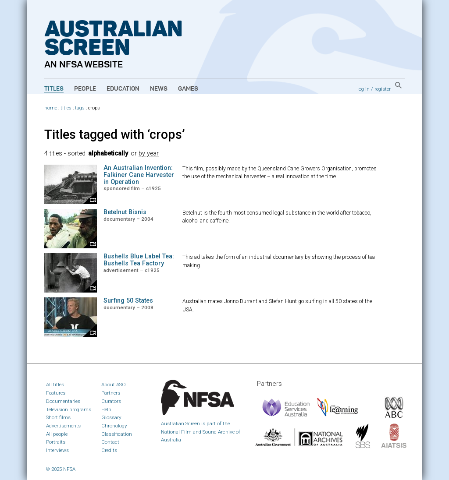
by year (149, 153)
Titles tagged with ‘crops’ (114, 134)
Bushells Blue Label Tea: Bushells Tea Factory (138, 260)
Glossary (111, 417)
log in (363, 89)
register (382, 89)
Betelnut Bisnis (124, 212)
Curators (111, 401)
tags (80, 108)
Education (123, 89)
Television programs (68, 409)
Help (106, 409)
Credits (109, 450)
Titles (54, 89)
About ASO (113, 384)
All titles (55, 384)
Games (188, 89)
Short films (58, 417)
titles (66, 108)
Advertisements (63, 426)
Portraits (55, 442)
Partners (110, 393)
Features (55, 393)
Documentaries (63, 401)
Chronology (114, 426)
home (50, 108)
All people (57, 434)
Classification (116, 434)
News (158, 89)
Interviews (57, 450)
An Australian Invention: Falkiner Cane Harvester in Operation (138, 175)
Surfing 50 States (128, 300)
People (85, 89)
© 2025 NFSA (60, 469)
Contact (110, 442)
